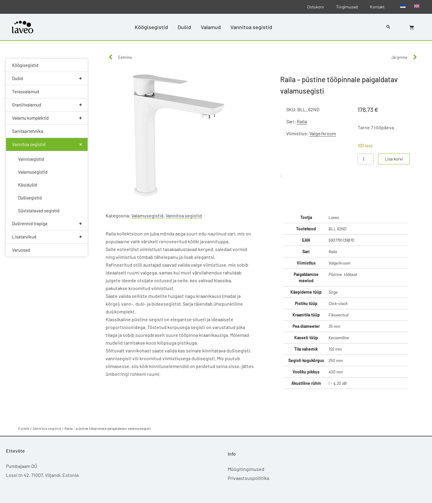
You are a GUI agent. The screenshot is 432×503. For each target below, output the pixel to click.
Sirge (333, 292)
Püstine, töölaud (342, 274)
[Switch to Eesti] (403, 5)
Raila (302, 121)
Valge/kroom (322, 133)
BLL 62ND (337, 228)
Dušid (184, 27)
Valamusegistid (147, 215)
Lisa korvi (394, 158)
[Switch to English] (417, 5)
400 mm (335, 371)
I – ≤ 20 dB (337, 383)
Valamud (211, 27)
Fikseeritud (338, 314)
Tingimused (347, 6)
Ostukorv (315, 6)
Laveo (333, 217)
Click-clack (338, 303)
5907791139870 (341, 240)
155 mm (335, 349)
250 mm (335, 360)
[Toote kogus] (366, 159)
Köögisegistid (151, 27)
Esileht (24, 428)
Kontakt (377, 6)
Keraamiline (338, 337)
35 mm (334, 326)
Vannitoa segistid (251, 27)
